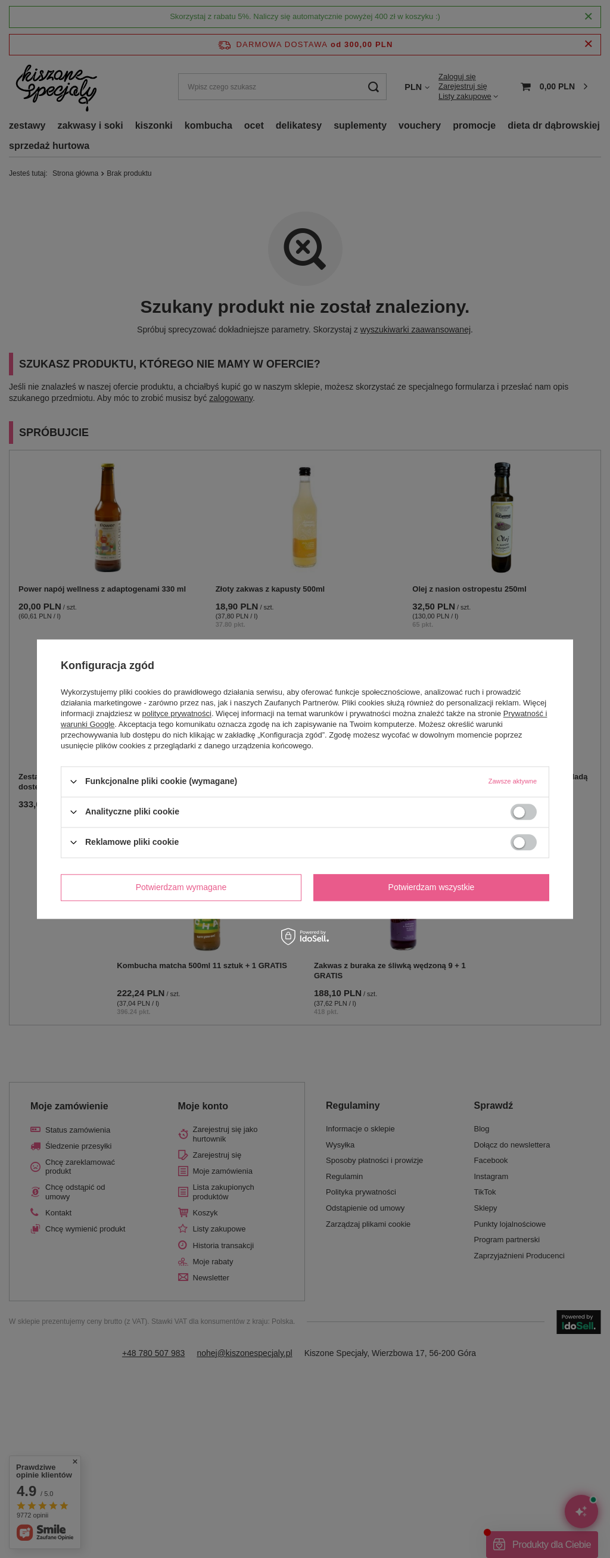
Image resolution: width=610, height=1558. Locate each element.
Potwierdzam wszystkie (431, 887)
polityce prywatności (176, 713)
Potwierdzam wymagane (181, 887)
